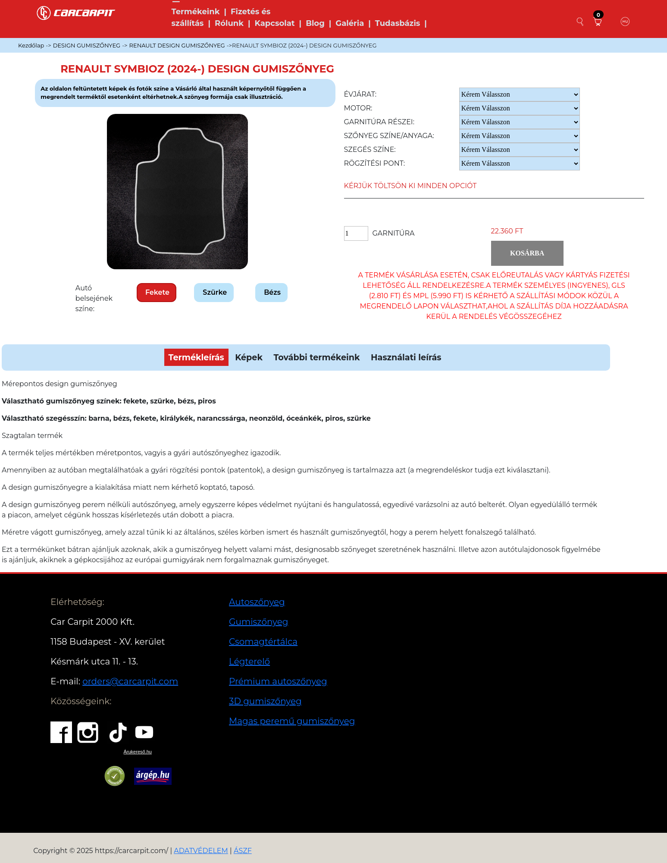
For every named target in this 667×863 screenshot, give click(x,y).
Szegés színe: (370, 149)
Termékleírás (196, 357)
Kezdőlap (31, 45)
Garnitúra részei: (379, 122)
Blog (315, 23)
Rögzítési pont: (374, 163)
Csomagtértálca (263, 641)
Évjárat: (360, 94)
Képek (249, 357)
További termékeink (316, 357)
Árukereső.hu (138, 751)
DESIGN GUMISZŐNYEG (86, 45)
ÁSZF (243, 851)
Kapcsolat (275, 23)
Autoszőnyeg (257, 602)
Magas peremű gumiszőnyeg (292, 721)
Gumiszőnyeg (258, 622)
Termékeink (196, 11)
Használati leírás (406, 357)
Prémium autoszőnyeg (278, 681)
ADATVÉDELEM (201, 851)
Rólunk (229, 23)
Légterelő (249, 661)
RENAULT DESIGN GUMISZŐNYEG (177, 45)
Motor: (358, 108)
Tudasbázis (397, 23)
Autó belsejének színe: (94, 298)
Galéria (349, 23)
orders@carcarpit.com (130, 681)
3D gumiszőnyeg (265, 701)
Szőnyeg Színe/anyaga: (389, 136)
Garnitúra (394, 233)
